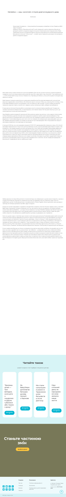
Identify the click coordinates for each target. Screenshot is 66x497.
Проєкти (21, 490)
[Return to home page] (8, 2)
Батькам (20, 488)
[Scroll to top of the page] (61, 492)
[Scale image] (6, 29)
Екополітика (32, 485)
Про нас (20, 483)
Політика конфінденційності (35, 483)
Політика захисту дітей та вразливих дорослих (37, 488)
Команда (21, 485)
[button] (9, 413)
